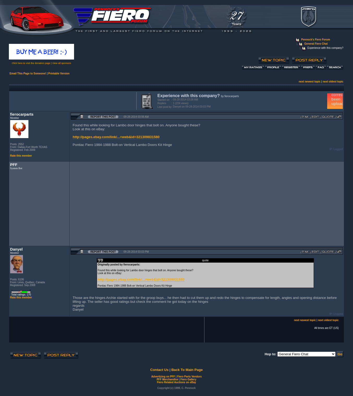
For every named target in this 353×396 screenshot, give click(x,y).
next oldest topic (333, 81)
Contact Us (159, 370)
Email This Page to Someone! (28, 73)
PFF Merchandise (167, 379)
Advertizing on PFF (163, 376)
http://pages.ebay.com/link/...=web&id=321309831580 (116, 137)
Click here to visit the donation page (31, 63)
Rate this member (21, 155)
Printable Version (59, 73)
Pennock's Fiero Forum (315, 39)
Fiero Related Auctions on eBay (176, 382)
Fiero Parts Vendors (189, 376)
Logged (338, 149)
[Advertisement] (72, 100)
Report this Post (103, 116)
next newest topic (310, 81)
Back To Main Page (187, 370)
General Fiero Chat (315, 43)
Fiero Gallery (188, 379)
